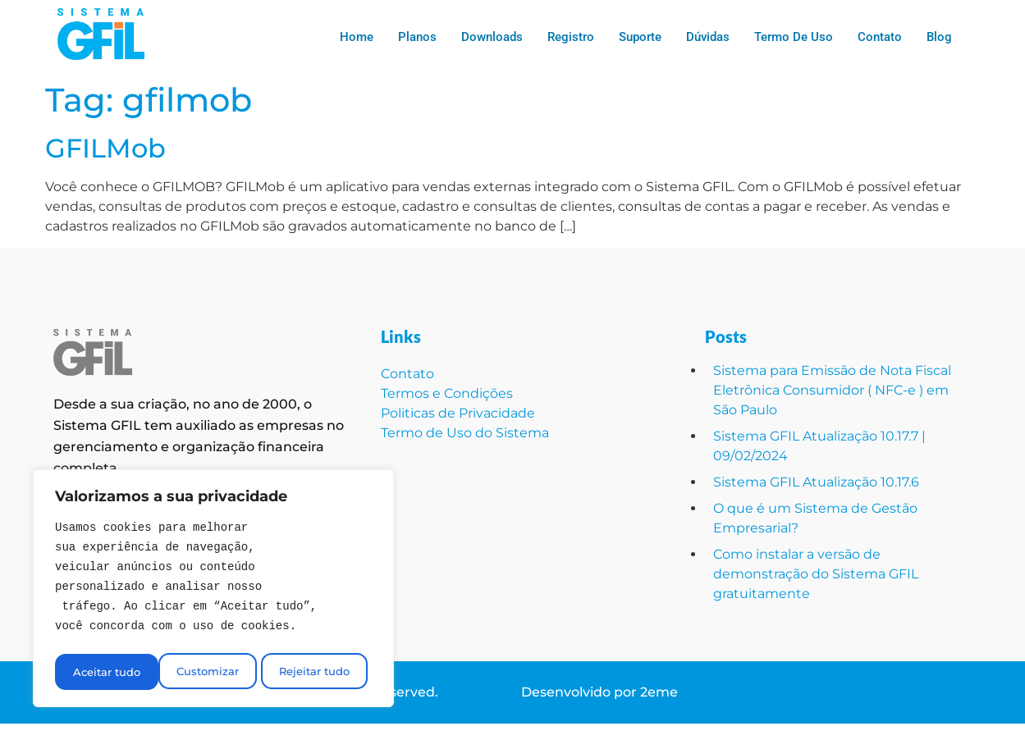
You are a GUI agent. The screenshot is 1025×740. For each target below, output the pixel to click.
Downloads (492, 37)
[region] (213, 590)
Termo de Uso (793, 37)
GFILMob (105, 148)
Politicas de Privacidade (458, 413)
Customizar (103, 672)
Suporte (640, 37)
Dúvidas (708, 37)
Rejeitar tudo (210, 672)
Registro (570, 37)
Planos (417, 37)
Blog (939, 37)
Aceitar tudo (320, 672)
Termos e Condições (447, 393)
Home (356, 37)
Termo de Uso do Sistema (466, 433)
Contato (880, 37)
